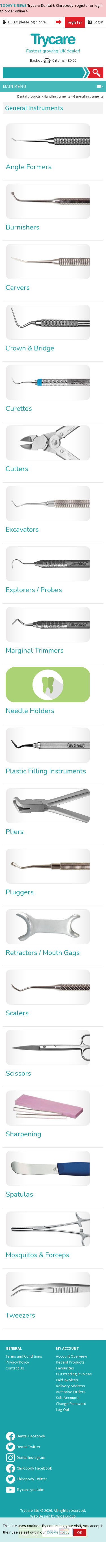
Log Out (62, 1409)
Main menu (53, 86)
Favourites (65, 1368)
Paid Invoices (67, 1379)
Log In (95, 22)
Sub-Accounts (67, 1397)
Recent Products (70, 1362)
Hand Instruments (57, 96)
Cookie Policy (58, 1532)
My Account (67, 1348)
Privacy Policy (17, 1362)
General (14, 1348)
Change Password (71, 1403)
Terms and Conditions (24, 1356)
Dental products (28, 96)
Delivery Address (70, 1385)
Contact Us (15, 1368)
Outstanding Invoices (74, 1373)
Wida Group (66, 1516)
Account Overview (71, 1356)
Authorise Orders (70, 1391)
